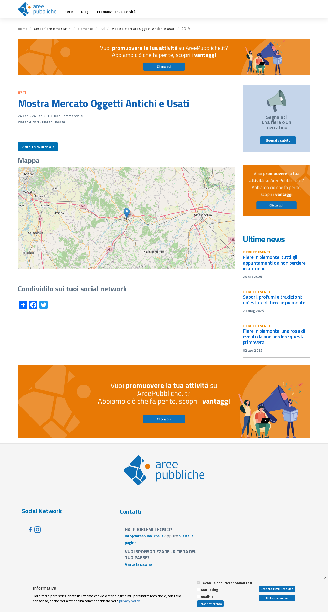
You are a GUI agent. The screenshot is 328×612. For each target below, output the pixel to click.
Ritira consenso (277, 598)
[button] (127, 213)
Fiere (69, 11)
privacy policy (129, 601)
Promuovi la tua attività (116, 11)
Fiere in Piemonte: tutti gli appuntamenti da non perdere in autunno (274, 262)
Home (22, 28)
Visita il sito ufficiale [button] (38, 146)
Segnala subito (278, 140)
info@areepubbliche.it (144, 536)
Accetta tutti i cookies (277, 588)
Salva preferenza (210, 603)
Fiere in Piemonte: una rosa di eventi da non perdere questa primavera (274, 336)
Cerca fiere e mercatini (52, 28)
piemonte (85, 28)
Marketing (209, 589)
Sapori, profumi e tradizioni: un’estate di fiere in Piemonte (274, 299)
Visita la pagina (138, 564)
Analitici (207, 596)
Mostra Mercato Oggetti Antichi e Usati (143, 28)
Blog (84, 11)
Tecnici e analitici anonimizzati (226, 582)
